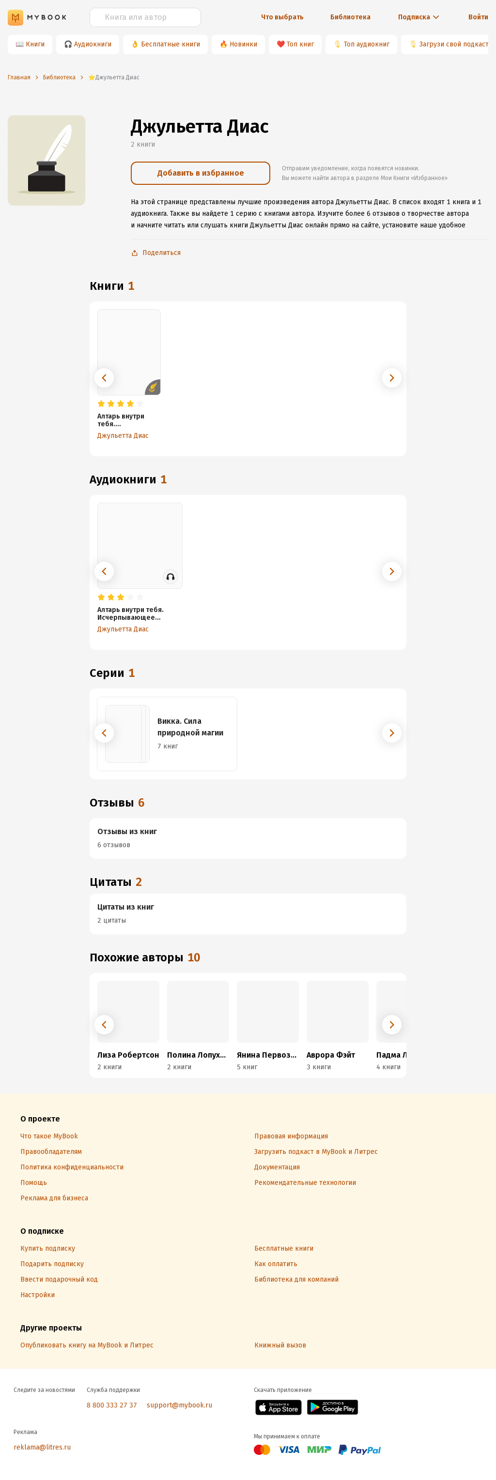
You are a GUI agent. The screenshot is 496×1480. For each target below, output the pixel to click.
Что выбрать (282, 17)
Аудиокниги (92, 44)
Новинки (243, 44)
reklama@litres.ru (42, 1447)
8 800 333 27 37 (112, 1405)
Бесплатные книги (170, 44)
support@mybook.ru (179, 1405)
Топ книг (300, 44)
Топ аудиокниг (366, 44)
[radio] (101, 404)
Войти (478, 17)
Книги (35, 44)
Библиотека (350, 17)
